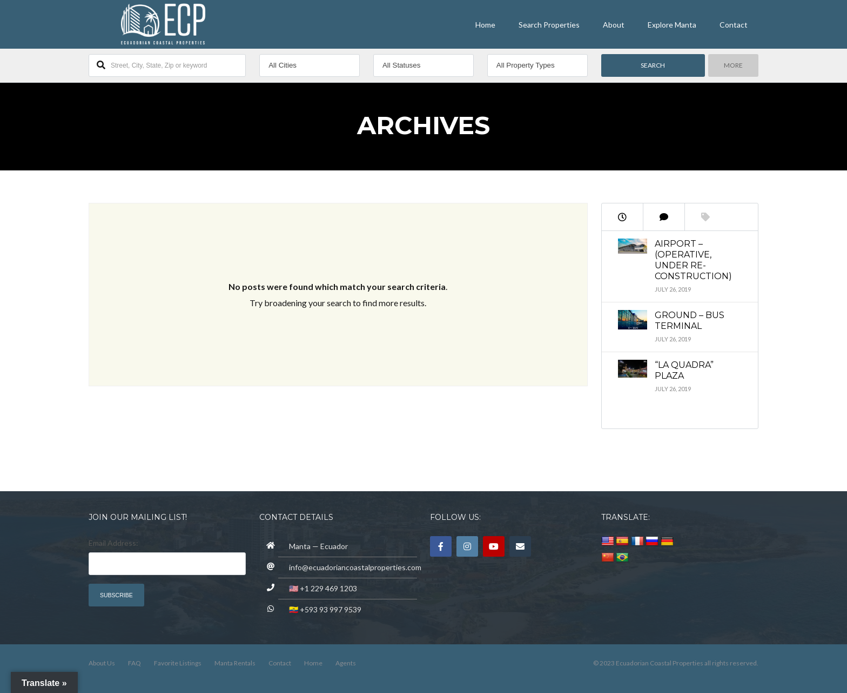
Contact (734, 24)
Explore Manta (672, 24)
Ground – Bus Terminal (689, 320)
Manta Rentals (235, 663)
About (613, 24)
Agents (345, 663)
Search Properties (549, 24)
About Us (102, 663)
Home (485, 24)
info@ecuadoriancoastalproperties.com (355, 567)
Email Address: (113, 542)
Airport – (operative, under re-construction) (693, 260)
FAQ (134, 663)
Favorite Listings (177, 663)
